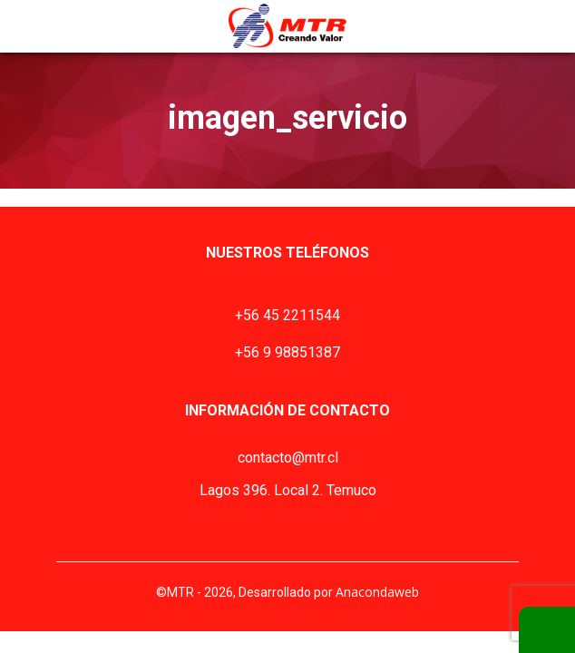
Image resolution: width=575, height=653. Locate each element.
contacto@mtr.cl (288, 457)
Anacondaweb (377, 591)
